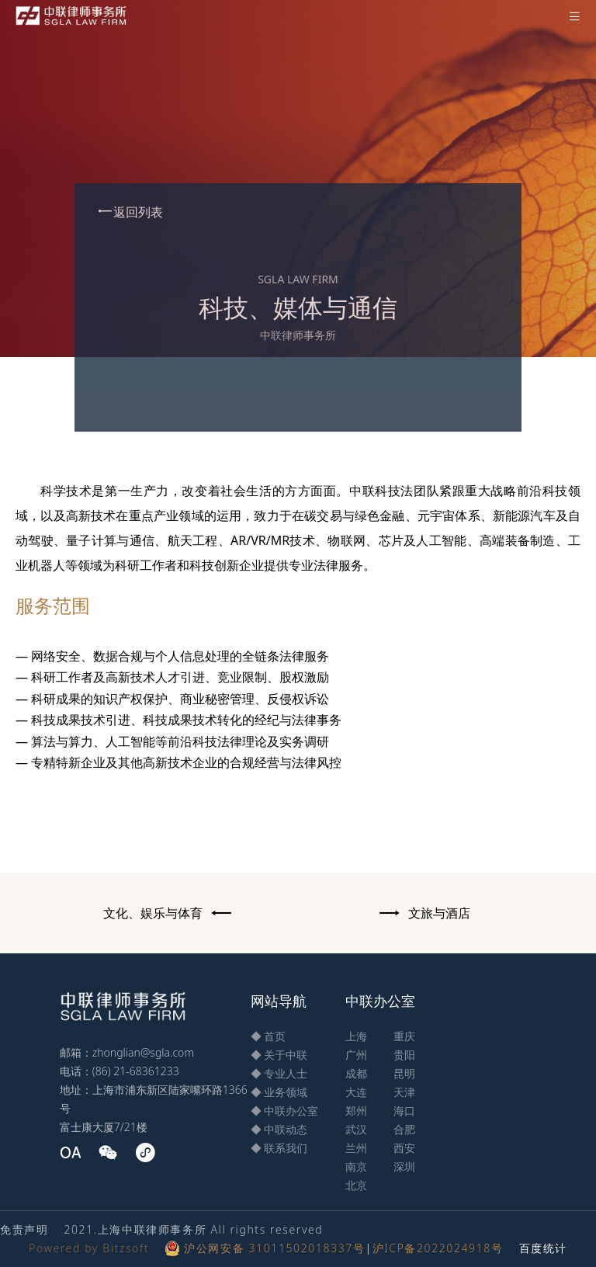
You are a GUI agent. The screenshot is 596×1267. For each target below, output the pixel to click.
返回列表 (129, 211)
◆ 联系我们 (279, 1147)
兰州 (356, 1147)
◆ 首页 (268, 1036)
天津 (404, 1092)
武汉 (356, 1129)
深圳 (404, 1166)
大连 (356, 1092)
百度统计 (543, 1248)
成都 (356, 1073)
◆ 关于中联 (279, 1054)
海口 (404, 1110)
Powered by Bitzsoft (89, 1248)
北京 (356, 1185)
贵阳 (404, 1054)
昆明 (404, 1073)
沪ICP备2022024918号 (438, 1248)
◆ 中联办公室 (285, 1110)
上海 (356, 1036)
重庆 (404, 1036)
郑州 (356, 1110)
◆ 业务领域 (279, 1092)
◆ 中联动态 (279, 1129)
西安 (404, 1147)
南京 (356, 1166)
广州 (356, 1054)
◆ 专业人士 (279, 1073)
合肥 (404, 1129)
